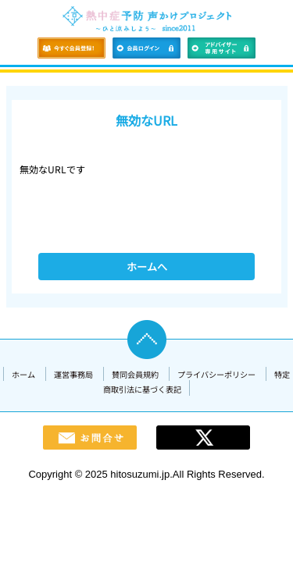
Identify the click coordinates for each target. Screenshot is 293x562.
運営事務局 (73, 374)
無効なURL (146, 120)
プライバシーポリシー (216, 374)
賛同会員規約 (135, 374)
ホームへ (147, 266)
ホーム (23, 374)
